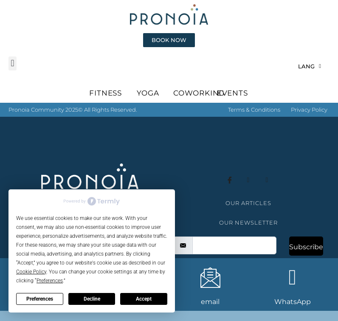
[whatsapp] (267, 190)
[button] (12, 74)
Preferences (39, 299)
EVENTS (232, 103)
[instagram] (248, 190)
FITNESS (105, 103)
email (210, 302)
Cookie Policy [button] (31, 272)
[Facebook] (229, 190)
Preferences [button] (50, 281)
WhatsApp (292, 302)
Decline (92, 299)
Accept (144, 299)
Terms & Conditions (254, 119)
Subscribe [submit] (306, 257)
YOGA (148, 103)
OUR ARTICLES (248, 213)
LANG (309, 76)
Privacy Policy (309, 119)
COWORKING (199, 103)
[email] (234, 256)
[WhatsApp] (292, 277)
